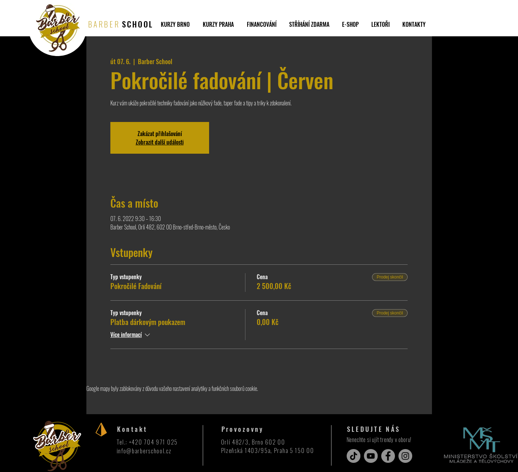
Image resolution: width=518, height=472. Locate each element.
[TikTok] (353, 456)
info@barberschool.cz (144, 450)
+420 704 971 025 (153, 441)
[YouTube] (371, 456)
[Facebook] (388, 456)
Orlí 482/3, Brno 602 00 (253, 441)
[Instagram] (405, 456)
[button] (309, 24)
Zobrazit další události (160, 142)
